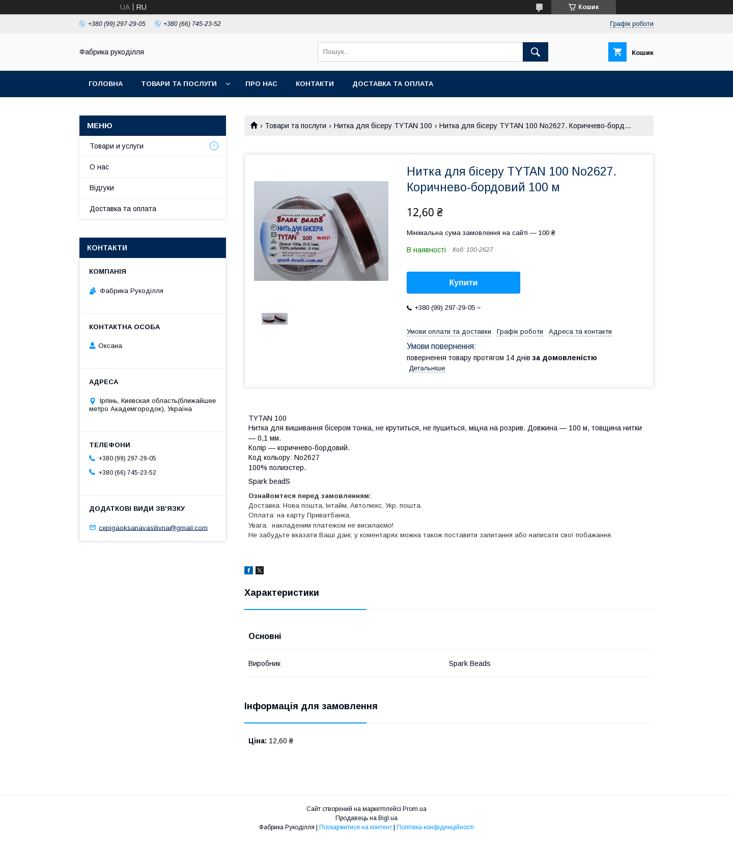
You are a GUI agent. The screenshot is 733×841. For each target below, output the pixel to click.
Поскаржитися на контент (355, 827)
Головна (106, 84)
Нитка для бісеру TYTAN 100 (383, 126)
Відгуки (102, 188)
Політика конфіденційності (435, 827)
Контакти (315, 84)
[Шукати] (535, 52)
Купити (463, 282)
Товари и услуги (117, 146)
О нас (99, 167)
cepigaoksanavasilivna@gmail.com (153, 527)
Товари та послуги (179, 84)
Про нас (261, 84)
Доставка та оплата (392, 84)
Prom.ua (415, 809)
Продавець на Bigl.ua (366, 818)
